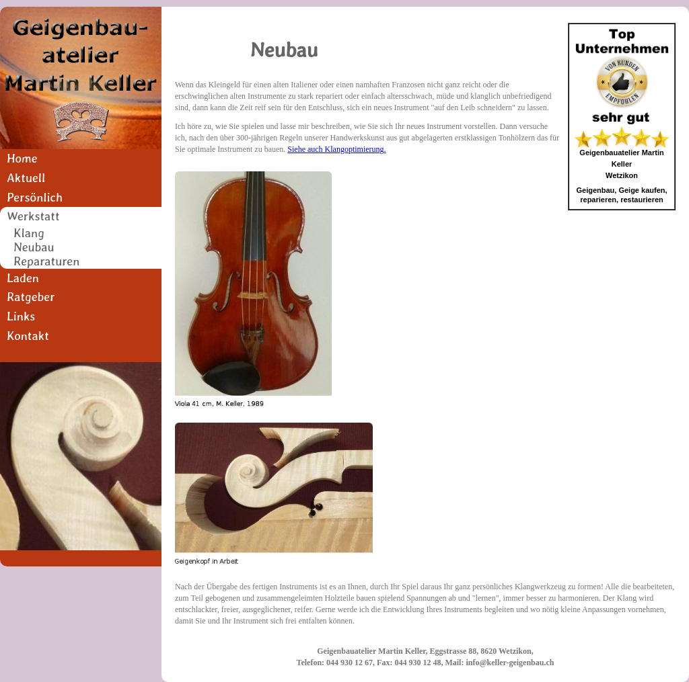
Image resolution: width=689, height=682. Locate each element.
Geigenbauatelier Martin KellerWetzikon (621, 163)
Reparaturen (46, 261)
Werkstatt (33, 216)
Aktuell (26, 178)
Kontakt (28, 336)
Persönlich (35, 197)
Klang (28, 233)
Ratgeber (31, 297)
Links (21, 316)
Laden (23, 278)
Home (22, 158)
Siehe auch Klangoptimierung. (336, 149)
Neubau (34, 247)
